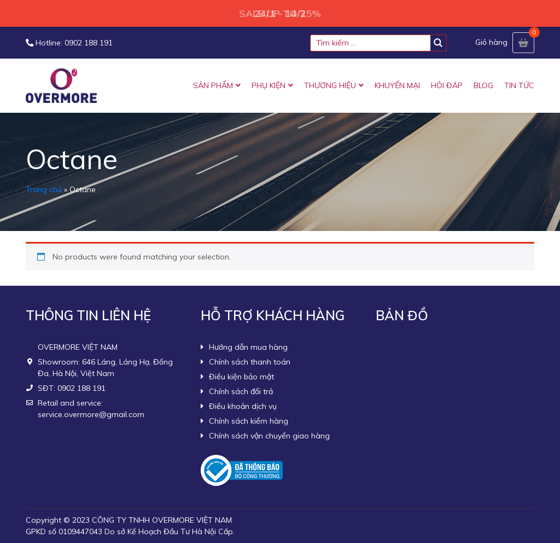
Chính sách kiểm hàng (248, 421)
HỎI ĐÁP (447, 85)
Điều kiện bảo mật (241, 377)
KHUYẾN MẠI (397, 85)
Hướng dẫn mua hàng (248, 347)
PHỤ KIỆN (268, 85)
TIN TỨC (519, 85)
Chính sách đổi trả (241, 391)
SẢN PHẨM (213, 85)
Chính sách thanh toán (249, 362)
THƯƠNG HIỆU (330, 85)
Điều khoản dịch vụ (243, 406)
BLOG (483, 85)
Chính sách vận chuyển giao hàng (269, 436)
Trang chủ (44, 189)
